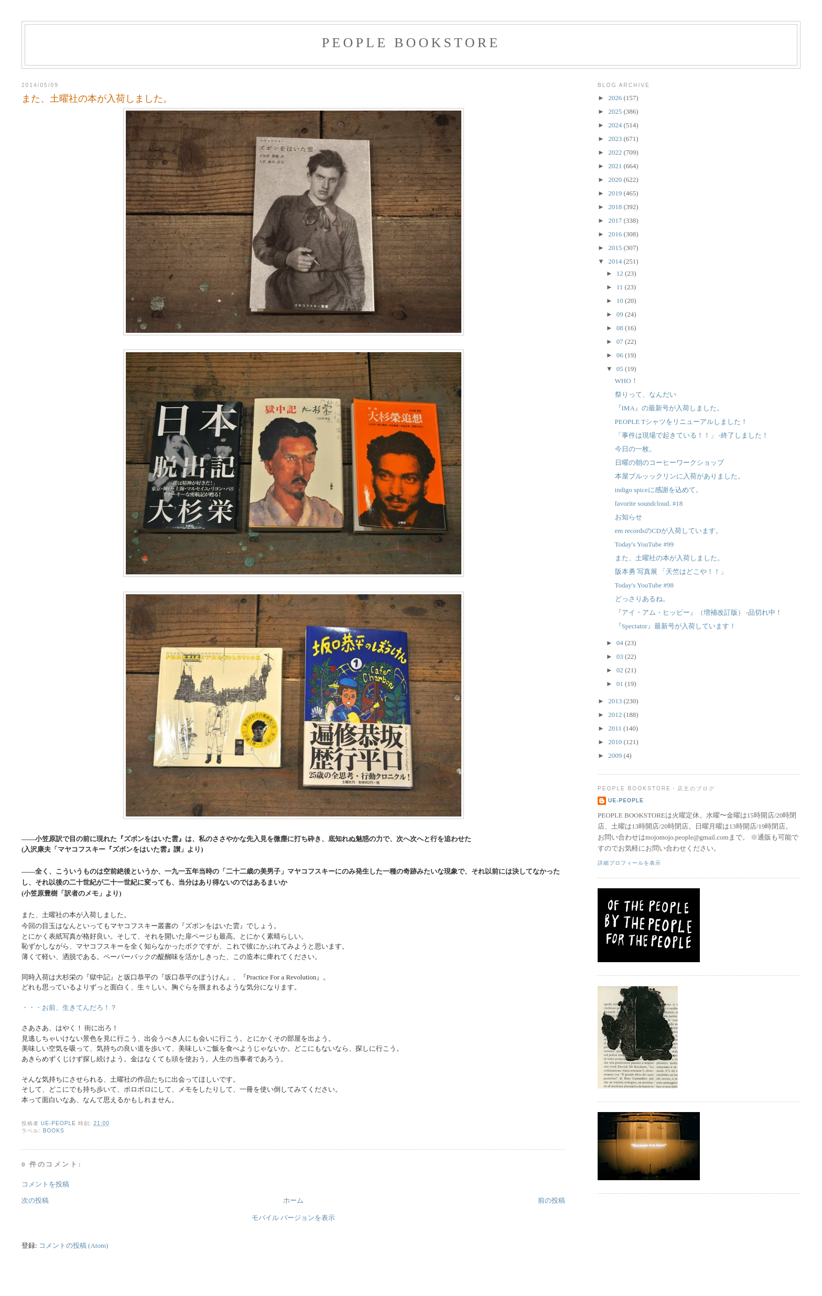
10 (620, 300)
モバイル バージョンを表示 (293, 1218)
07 (620, 341)
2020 (615, 179)
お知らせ (628, 517)
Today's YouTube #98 (644, 585)
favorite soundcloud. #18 (649, 503)
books (53, 1131)
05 (620, 369)
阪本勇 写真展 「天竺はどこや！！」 (671, 571)
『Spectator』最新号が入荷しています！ (675, 626)
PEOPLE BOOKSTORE (411, 42)
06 (620, 355)
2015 (615, 248)
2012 (615, 714)
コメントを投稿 (45, 1184)
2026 (615, 98)
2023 (615, 139)
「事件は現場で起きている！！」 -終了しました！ (692, 435)
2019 (615, 193)
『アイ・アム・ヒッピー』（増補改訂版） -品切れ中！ (699, 612)
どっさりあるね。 (642, 599)
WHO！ (626, 381)
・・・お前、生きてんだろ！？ (69, 1007)
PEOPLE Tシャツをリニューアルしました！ (681, 422)
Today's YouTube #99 (644, 544)
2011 (615, 728)
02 (620, 670)
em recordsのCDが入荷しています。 (668, 531)
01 (620, 684)
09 (620, 314)
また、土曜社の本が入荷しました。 (669, 558)
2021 (615, 166)
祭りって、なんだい (645, 394)
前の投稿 (551, 1200)
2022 (615, 152)
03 (620, 656)
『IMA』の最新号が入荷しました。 (669, 408)
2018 (615, 207)
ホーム (293, 1200)
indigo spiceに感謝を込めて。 (658, 490)
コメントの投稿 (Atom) (74, 1245)
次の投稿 (35, 1200)
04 (620, 643)
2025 (615, 111)
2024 (615, 125)
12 (620, 273)
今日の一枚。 (635, 449)
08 (620, 328)
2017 (615, 220)
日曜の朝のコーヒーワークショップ (669, 462)
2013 (615, 701)
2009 (615, 755)
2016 (615, 234)
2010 (615, 742)
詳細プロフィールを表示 (629, 863)
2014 (615, 261)
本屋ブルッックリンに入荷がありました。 (679, 476)
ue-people (626, 800)
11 (620, 287)
